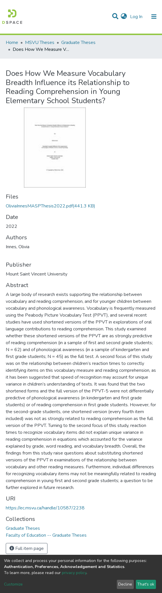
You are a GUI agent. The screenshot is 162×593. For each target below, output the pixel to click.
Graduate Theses (78, 42)
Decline (125, 584)
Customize (13, 584)
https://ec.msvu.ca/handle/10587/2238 (45, 508)
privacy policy (74, 572)
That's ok (145, 584)
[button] (124, 16)
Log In (137, 17)
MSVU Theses (39, 42)
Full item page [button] (26, 548)
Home (12, 42)
